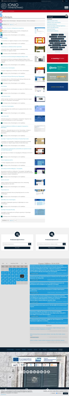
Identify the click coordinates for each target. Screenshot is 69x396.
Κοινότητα (18, 349)
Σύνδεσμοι (12, 11)
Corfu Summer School (5, 96)
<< (11, 24)
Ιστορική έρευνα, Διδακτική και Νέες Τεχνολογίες (11, 46)
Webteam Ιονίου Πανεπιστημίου (54, 22)
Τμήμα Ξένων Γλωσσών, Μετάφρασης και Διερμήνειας (12, 28)
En (66, 1)
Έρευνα (35, 349)
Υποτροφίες (55, 34)
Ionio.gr (6, 11)
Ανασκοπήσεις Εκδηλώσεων (60, 43)
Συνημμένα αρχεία (34, 273)
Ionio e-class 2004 (5, 116)
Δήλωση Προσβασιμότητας (52, 27)
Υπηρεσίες (30, 349)
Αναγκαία (53, 393)
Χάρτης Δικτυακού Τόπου (52, 20)
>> (26, 263)
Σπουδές (24, 349)
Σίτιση (50, 45)
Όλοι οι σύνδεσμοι (31, 20)
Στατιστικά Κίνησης (51, 29)
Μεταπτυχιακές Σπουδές (57, 39)
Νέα (40, 349)
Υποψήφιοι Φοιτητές (53, 349)
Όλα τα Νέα (57, 51)
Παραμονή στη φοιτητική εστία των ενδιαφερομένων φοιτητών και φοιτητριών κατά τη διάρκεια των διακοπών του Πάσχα (47, 283)
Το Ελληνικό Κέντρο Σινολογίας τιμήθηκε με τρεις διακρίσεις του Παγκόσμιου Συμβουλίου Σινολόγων (46, 320)
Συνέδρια (63, 41)
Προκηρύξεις (62, 47)
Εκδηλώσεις (57, 45)
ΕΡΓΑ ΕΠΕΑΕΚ (4, 86)
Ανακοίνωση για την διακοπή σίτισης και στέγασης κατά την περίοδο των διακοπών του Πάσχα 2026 (48, 277)
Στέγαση (52, 43)
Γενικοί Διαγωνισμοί (55, 47)
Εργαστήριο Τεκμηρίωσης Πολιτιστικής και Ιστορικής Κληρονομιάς (15, 138)
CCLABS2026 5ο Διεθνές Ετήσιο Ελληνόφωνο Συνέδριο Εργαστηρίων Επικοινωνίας (47, 290)
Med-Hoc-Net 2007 (5, 179)
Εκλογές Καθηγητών (62, 36)
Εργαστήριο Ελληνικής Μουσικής (8, 209)
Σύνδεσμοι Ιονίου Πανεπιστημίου (9, 20)
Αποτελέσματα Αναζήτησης (52, 30)
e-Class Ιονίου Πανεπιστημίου (7, 106)
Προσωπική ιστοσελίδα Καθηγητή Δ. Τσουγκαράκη (11, 168)
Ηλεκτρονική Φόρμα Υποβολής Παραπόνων (56, 25)
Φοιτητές (45, 349)
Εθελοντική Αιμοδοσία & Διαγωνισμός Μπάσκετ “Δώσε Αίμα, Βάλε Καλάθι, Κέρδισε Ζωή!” (47, 334)
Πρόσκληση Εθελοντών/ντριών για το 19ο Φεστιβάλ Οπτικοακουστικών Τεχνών (48, 305)
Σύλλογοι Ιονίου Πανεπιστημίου (8, 67)
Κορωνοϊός (64, 45)
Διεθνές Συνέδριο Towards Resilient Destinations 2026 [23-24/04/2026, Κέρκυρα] (47, 340)
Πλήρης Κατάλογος (51, 247)
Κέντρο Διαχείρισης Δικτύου (7, 160)
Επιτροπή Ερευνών (5, 189)
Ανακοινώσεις (53, 36)
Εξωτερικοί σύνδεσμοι (21, 20)
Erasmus (61, 34)
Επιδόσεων (59, 393)
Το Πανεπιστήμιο (10, 349)
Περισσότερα (3, 394)
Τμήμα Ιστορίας (4, 38)
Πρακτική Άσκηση (57, 49)
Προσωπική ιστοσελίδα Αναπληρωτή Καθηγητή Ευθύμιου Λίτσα (14, 56)
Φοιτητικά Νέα (54, 41)
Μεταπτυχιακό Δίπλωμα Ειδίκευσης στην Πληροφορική (12, 76)
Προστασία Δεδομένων (52, 24)
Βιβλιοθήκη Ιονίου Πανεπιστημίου (8, 199)
